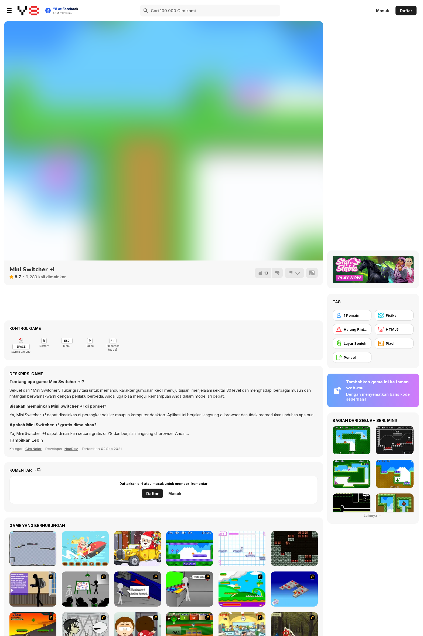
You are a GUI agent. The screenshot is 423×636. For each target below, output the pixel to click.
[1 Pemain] (352, 315)
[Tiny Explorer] (294, 548)
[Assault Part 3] (189, 589)
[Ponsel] (352, 357)
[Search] (146, 10)
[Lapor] (294, 273)
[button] (26, 440)
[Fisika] (394, 315)
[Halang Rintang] (352, 329)
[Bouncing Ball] (32, 548)
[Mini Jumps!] (189, 548)
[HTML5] (394, 329)
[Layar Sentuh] (352, 343)
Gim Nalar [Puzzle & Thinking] (33, 448)
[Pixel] (394, 343)
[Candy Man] (242, 589)
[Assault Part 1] (85, 589)
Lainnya (373, 515)
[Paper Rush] (242, 548)
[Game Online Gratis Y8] (28, 10)
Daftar (406, 10)
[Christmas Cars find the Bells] (137, 548)
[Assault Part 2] (137, 589)
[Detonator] (294, 589)
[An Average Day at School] (32, 589)
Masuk (382, 10)
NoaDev (71, 448)
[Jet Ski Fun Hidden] (85, 548)
